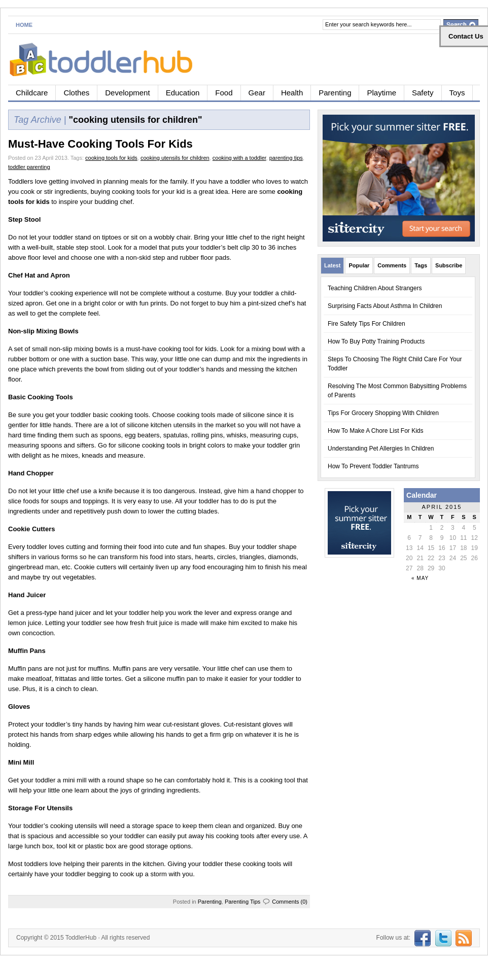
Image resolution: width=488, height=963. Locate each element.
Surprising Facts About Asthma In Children (385, 305)
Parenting (335, 92)
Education (183, 92)
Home (24, 25)
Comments (391, 265)
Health (292, 92)
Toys (457, 92)
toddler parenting (29, 167)
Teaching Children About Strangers (375, 288)
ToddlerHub (80, 937)
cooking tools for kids (111, 158)
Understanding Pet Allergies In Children (381, 448)
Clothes (76, 92)
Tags (420, 265)
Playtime (381, 92)
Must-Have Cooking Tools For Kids (100, 143)
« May (420, 578)
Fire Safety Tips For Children (366, 323)
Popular (358, 265)
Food (223, 92)
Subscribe (448, 265)
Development (127, 92)
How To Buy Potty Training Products (376, 341)
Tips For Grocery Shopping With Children (383, 413)
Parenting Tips (242, 902)
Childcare (32, 92)
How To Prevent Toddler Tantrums (373, 466)
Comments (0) (289, 902)
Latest (332, 265)
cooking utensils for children (175, 158)
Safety (423, 92)
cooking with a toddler (239, 158)
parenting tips (286, 158)
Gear (257, 92)
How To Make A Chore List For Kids (376, 430)
